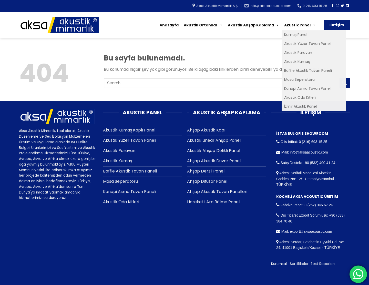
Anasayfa (169, 25)
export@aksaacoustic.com (311, 231)
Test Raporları (323, 263)
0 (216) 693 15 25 (313, 142)
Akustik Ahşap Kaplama (253, 25)
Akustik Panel (300, 25)
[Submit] (345, 83)
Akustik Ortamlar (203, 25)
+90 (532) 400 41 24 (319, 163)
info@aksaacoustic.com (309, 152)
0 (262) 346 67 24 (318, 205)
